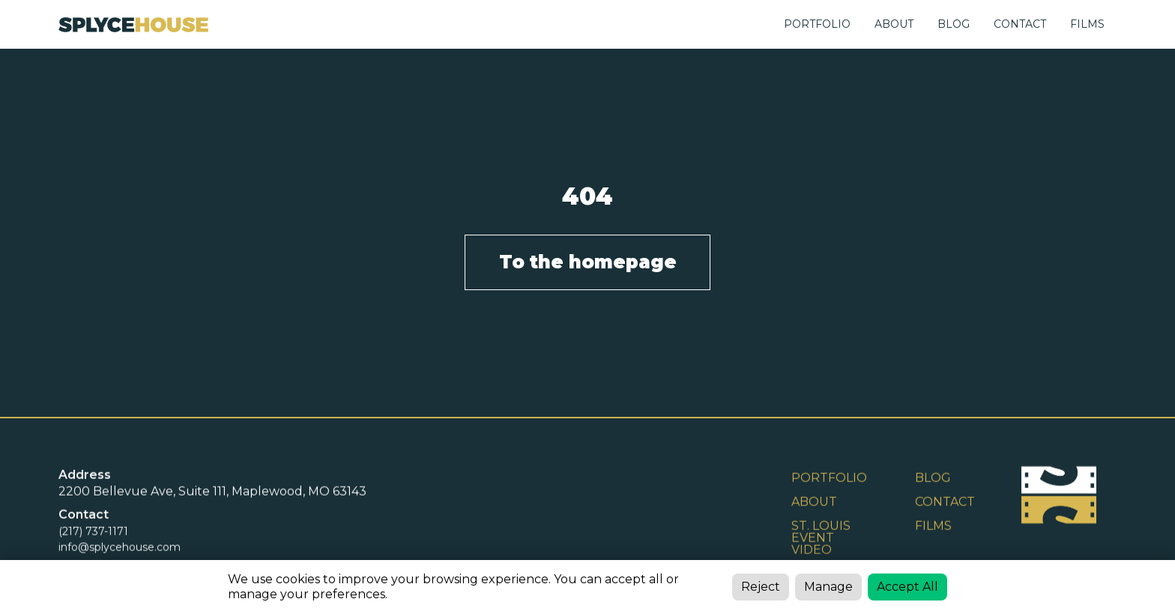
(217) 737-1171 (93, 532)
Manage (828, 587)
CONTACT (1020, 24)
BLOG (953, 24)
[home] (133, 24)
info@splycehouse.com (119, 548)
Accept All (907, 587)
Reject (760, 587)
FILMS (1087, 24)
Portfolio (817, 24)
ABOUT (894, 24)
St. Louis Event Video (821, 539)
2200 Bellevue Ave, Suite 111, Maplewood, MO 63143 (212, 492)
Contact (945, 503)
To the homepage (588, 262)
